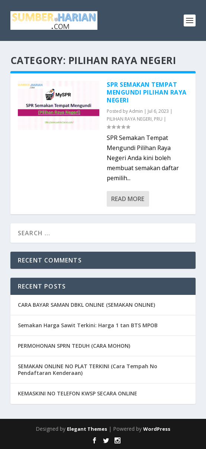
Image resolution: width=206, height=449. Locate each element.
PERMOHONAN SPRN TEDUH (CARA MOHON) (74, 345)
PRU (158, 119)
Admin (136, 111)
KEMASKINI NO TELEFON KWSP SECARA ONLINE (77, 393)
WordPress (156, 429)
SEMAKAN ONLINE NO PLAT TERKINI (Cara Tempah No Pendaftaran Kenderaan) (87, 369)
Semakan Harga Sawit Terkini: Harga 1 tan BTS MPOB (88, 325)
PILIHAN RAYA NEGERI (129, 119)
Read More (127, 199)
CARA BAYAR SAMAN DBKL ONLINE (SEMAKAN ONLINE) (86, 304)
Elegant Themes (87, 429)
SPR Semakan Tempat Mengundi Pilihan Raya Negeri (147, 92)
